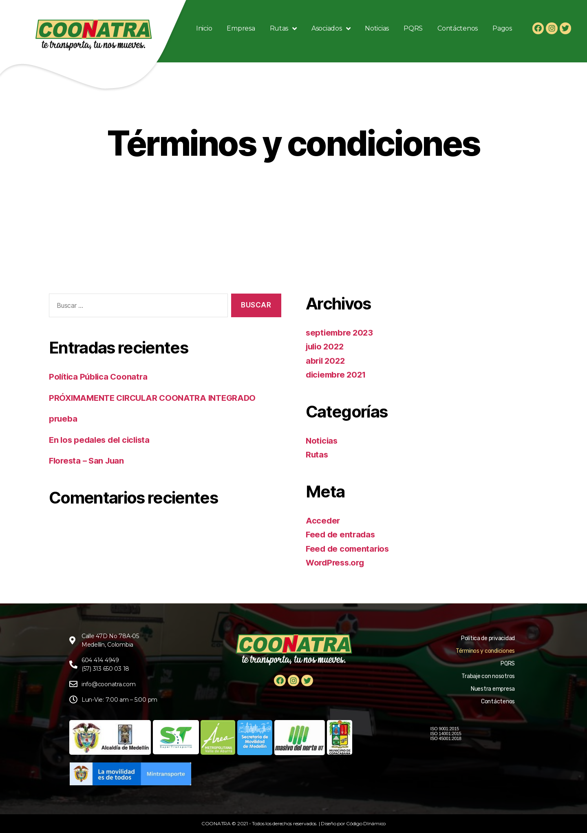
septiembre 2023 (341, 332)
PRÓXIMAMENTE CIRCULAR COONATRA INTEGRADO (157, 398)
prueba (63, 418)
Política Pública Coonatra (99, 376)
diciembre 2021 (337, 374)
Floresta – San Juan (88, 460)
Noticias (322, 440)
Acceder (323, 520)
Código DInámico (366, 823)
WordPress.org (337, 562)
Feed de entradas (341, 534)
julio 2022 (326, 346)
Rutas (317, 454)
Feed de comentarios (349, 549)
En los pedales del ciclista (101, 440)
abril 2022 (326, 361)
